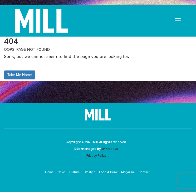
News (61, 172)
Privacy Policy (96, 155)
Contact (144, 172)
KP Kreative (109, 148)
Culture (74, 172)
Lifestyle (89, 172)
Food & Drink (108, 172)
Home (49, 172)
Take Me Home (19, 75)
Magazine (128, 172)
